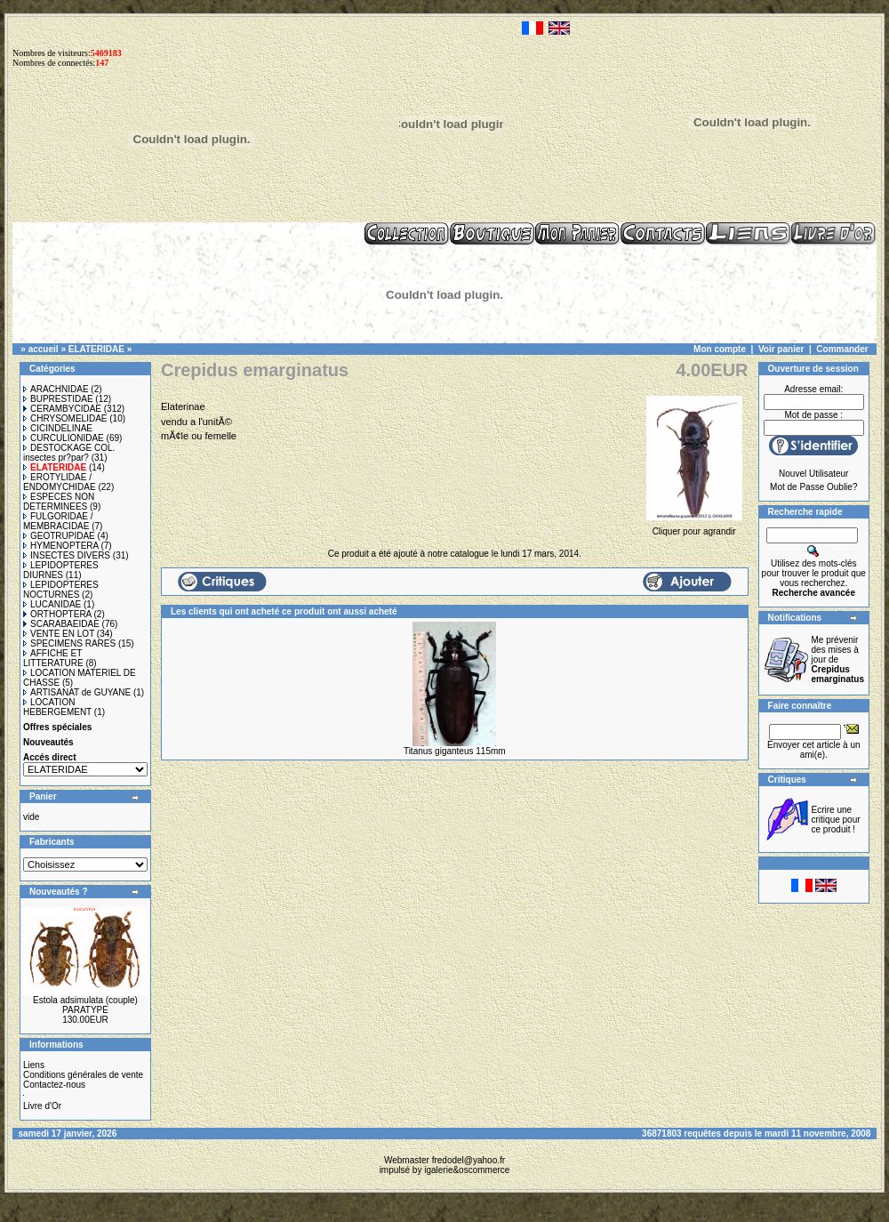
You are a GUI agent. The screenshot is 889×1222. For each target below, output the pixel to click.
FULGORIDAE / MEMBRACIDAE (58, 521)
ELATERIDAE (96, 349)
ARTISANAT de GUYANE (77, 692)
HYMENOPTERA (61, 546)
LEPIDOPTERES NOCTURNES (61, 589)
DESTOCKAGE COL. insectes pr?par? (69, 452)
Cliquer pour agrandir (694, 526)
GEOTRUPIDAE (59, 536)
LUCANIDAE (52, 604)
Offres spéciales (57, 727)
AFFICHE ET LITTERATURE (53, 658)
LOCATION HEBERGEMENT (57, 707)
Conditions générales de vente (83, 1075)
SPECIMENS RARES (69, 643)
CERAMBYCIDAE (62, 409)
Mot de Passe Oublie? (813, 487)
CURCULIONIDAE (63, 438)
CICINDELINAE (57, 428)
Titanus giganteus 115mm (455, 751)
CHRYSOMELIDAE (65, 418)
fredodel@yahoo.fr (468, 1160)
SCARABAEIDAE (61, 624)
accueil (43, 349)
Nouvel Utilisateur (813, 473)
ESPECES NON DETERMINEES (58, 501)
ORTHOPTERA (57, 614)
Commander (842, 349)
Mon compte (719, 349)
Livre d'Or (42, 1106)
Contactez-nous (54, 1084)
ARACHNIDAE (56, 389)
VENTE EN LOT (58, 634)
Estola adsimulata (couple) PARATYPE (85, 1005)
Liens (33, 1065)
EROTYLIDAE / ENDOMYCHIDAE (59, 482)
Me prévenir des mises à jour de (838, 659)
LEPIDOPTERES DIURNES (61, 570)
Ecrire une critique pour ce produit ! (836, 819)
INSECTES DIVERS (66, 555)
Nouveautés (48, 742)
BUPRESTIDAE (58, 399)
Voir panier (781, 349)
